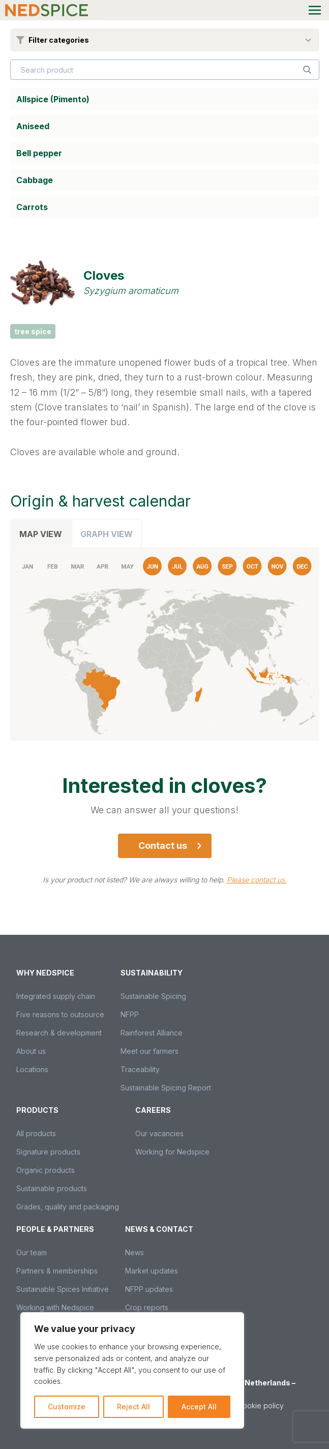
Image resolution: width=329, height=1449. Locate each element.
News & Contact (159, 1229)
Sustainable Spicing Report (166, 1087)
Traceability (140, 1069)
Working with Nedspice (55, 1307)
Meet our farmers (149, 1051)
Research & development (59, 1032)
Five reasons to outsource (60, 1014)
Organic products (45, 1170)
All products (36, 1133)
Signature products (48, 1151)
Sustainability (152, 972)
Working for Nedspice (172, 1151)
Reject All (133, 1406)
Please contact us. (257, 879)
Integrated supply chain (55, 996)
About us (31, 1051)
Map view (40, 534)
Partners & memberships (57, 1270)
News (134, 1252)
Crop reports (146, 1307)
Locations (32, 1069)
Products (37, 1110)
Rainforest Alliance (152, 1032)
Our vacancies (159, 1133)
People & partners (55, 1229)
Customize (66, 1406)
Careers (153, 1110)
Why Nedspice (45, 972)
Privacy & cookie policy (244, 1405)
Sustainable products (51, 1188)
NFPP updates (149, 1289)
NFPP (130, 1014)
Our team (31, 1252)
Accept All (199, 1406)
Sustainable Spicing (153, 996)
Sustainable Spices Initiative (62, 1289)
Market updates (151, 1270)
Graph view (106, 534)
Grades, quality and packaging (67, 1206)
